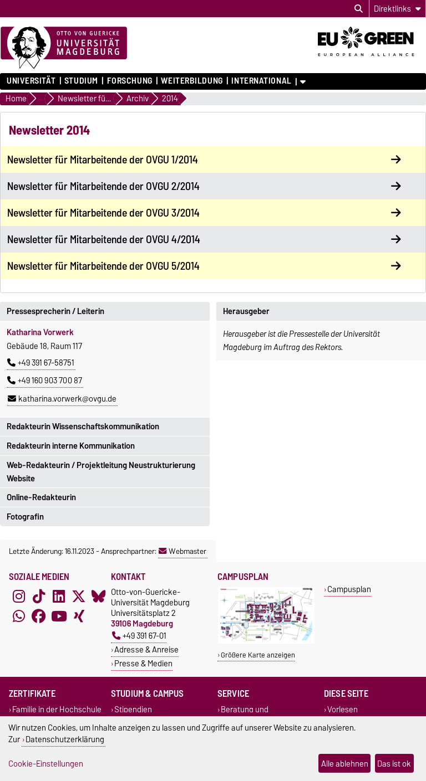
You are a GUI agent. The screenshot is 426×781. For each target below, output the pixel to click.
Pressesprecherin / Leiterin (55, 311)
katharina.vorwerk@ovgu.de (62, 398)
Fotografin (25, 516)
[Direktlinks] (397, 8)
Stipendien (133, 709)
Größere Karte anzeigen (258, 655)
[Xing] (79, 616)
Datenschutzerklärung (65, 739)
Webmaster (182, 551)
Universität (31, 81)
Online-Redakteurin (41, 497)
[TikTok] (39, 597)
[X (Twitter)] (79, 597)
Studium (81, 81)
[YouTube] (59, 616)
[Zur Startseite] (64, 48)
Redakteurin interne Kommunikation (71, 446)
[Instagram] (19, 597)
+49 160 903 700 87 (44, 380)
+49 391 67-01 (139, 636)
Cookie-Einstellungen (45, 763)
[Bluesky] (99, 597)
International (261, 81)
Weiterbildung (191, 81)
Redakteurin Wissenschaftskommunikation (83, 426)
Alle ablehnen (344, 763)
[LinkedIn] (59, 597)
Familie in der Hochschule (57, 709)
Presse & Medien (143, 663)
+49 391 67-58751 (40, 362)
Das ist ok (394, 763)
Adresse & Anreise (146, 649)
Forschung (130, 81)
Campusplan (349, 589)
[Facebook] (39, 616)
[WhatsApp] (19, 616)
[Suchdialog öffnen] (358, 9)
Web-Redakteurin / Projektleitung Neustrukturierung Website (101, 472)
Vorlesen (342, 709)
